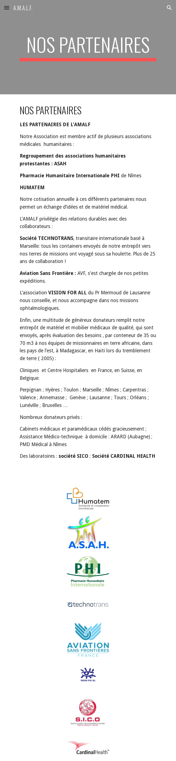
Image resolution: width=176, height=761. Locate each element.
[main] (87, 47)
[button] (6, 7)
